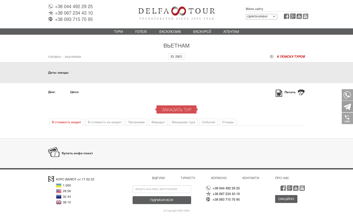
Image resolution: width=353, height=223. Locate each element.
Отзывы (228, 122)
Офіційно (286, 199)
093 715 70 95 (74, 19)
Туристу (188, 178)
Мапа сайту (254, 9)
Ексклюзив (170, 32)
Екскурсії (202, 32)
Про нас (282, 178)
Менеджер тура (183, 122)
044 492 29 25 (74, 6)
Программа (136, 122)
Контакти (250, 178)
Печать (290, 92)
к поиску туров (291, 56)
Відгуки (158, 178)
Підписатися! (161, 200)
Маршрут (158, 122)
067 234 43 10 (74, 13)
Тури (118, 32)
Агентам (231, 32)
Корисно (219, 178)
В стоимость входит (66, 122)
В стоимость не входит (105, 122)
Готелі (141, 32)
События (208, 122)
